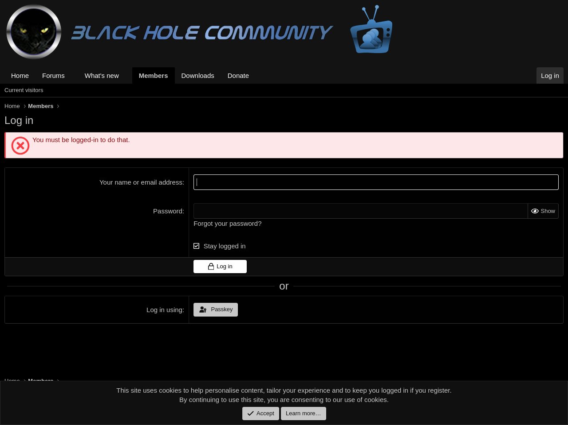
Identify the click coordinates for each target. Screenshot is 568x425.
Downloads (197, 75)
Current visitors (23, 90)
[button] (72, 75)
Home (20, 75)
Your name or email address (140, 182)
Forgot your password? (227, 223)
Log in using (164, 309)
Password (167, 211)
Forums (53, 75)
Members (153, 75)
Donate (238, 75)
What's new (102, 75)
